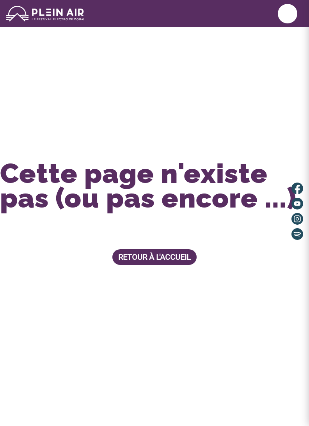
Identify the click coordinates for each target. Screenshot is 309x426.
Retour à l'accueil (154, 257)
